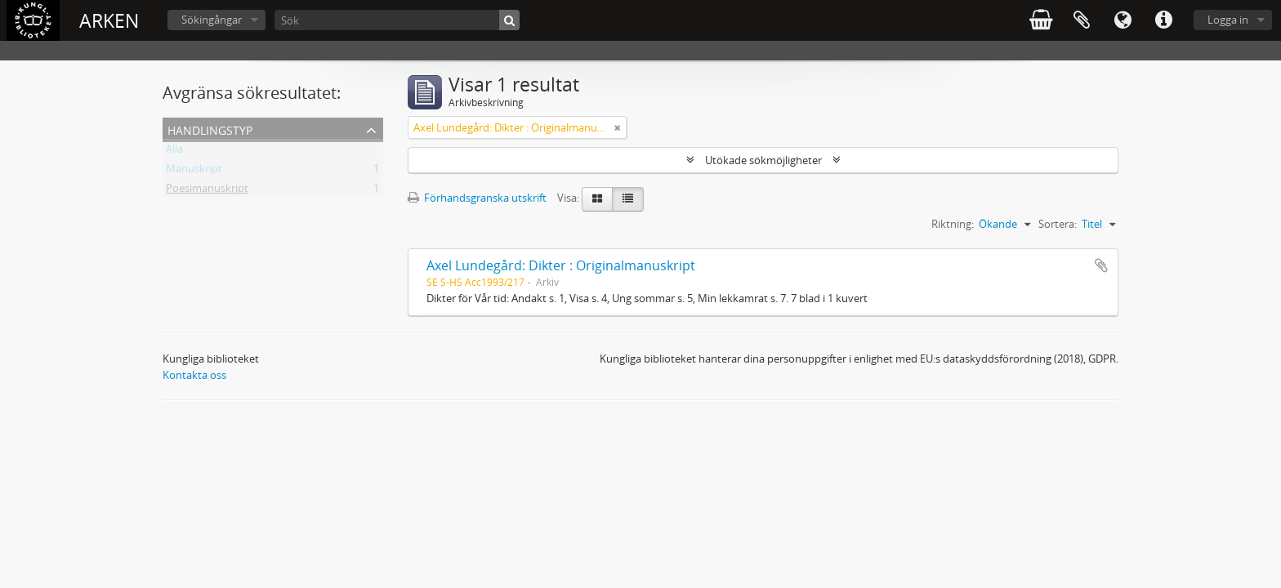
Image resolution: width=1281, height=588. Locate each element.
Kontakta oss (194, 375)
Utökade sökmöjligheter (763, 160)
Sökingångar (211, 19)
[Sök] (397, 20)
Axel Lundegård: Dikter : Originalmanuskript (560, 265)
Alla (174, 152)
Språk (1122, 20)
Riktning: (952, 223)
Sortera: (1057, 223)
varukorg (1040, 20)
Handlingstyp (209, 129)
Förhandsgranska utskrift (477, 197)
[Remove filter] (617, 127)
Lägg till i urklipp (1101, 265)
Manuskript (194, 171)
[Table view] (628, 199)
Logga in (1227, 19)
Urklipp (1081, 20)
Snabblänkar (1163, 20)
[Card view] (597, 199)
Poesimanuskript (207, 191)
